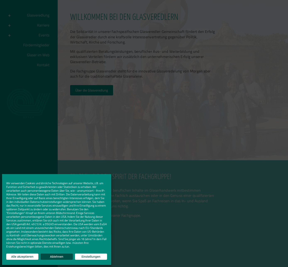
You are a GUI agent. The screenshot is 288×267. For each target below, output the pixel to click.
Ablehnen (56, 257)
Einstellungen (91, 257)
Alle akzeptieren (22, 257)
